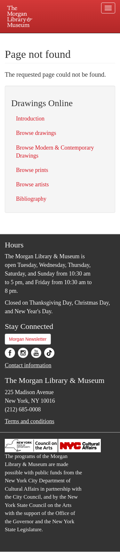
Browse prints (32, 170)
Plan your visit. (17, 37)
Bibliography (31, 199)
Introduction (30, 118)
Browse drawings (36, 133)
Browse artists (32, 184)
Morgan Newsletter (28, 339)
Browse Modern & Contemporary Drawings (55, 151)
